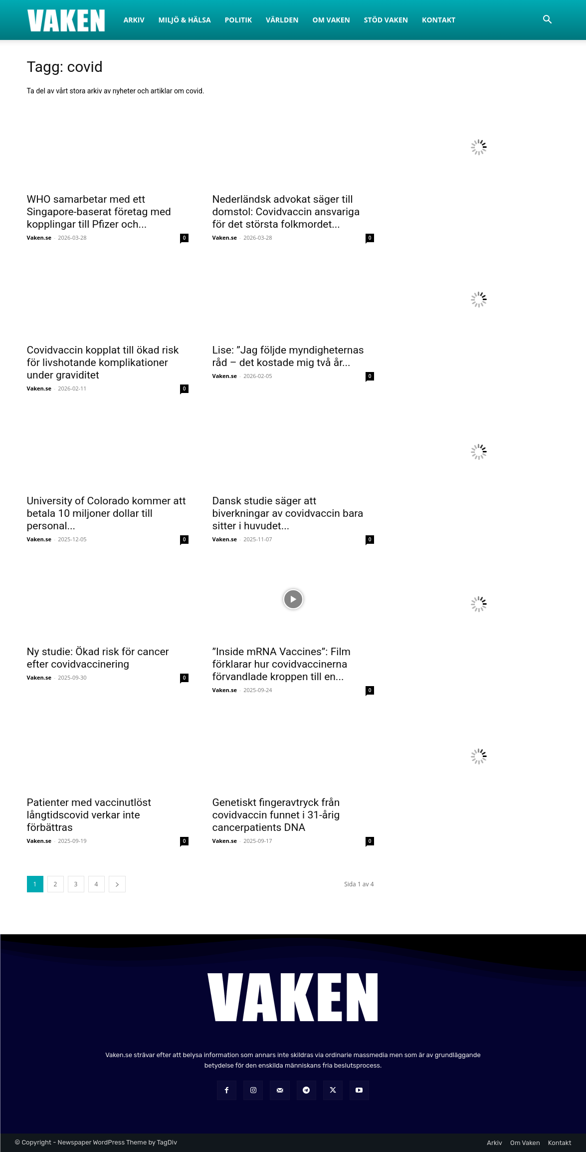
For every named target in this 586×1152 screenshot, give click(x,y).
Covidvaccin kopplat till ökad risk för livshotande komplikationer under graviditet (103, 362)
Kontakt (438, 19)
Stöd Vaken (386, 19)
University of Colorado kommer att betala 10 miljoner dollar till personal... (106, 513)
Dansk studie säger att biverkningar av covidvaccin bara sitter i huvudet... (288, 513)
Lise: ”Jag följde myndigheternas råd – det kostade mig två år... (288, 356)
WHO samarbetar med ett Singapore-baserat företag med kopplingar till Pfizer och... (99, 211)
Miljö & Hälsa (185, 19)
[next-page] (117, 884)
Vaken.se (39, 237)
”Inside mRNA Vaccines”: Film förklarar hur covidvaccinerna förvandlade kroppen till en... (281, 664)
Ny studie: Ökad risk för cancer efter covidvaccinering (98, 658)
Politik (238, 19)
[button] (548, 20)
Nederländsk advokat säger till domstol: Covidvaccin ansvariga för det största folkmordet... (286, 211)
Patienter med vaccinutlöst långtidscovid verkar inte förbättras (89, 814)
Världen (282, 19)
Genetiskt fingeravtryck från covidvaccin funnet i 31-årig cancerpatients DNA (276, 814)
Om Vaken (331, 19)
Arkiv (134, 19)
